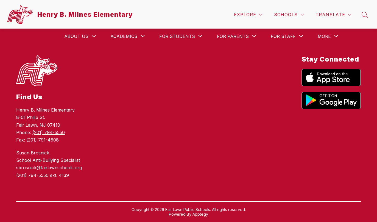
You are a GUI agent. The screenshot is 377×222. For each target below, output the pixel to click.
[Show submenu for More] (324, 36)
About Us (76, 36)
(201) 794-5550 (48, 132)
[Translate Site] (333, 14)
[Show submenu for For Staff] (283, 36)
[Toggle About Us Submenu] (94, 36)
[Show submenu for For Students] (177, 36)
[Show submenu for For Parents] (233, 36)
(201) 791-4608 (42, 140)
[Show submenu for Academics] (123, 36)
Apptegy (200, 214)
